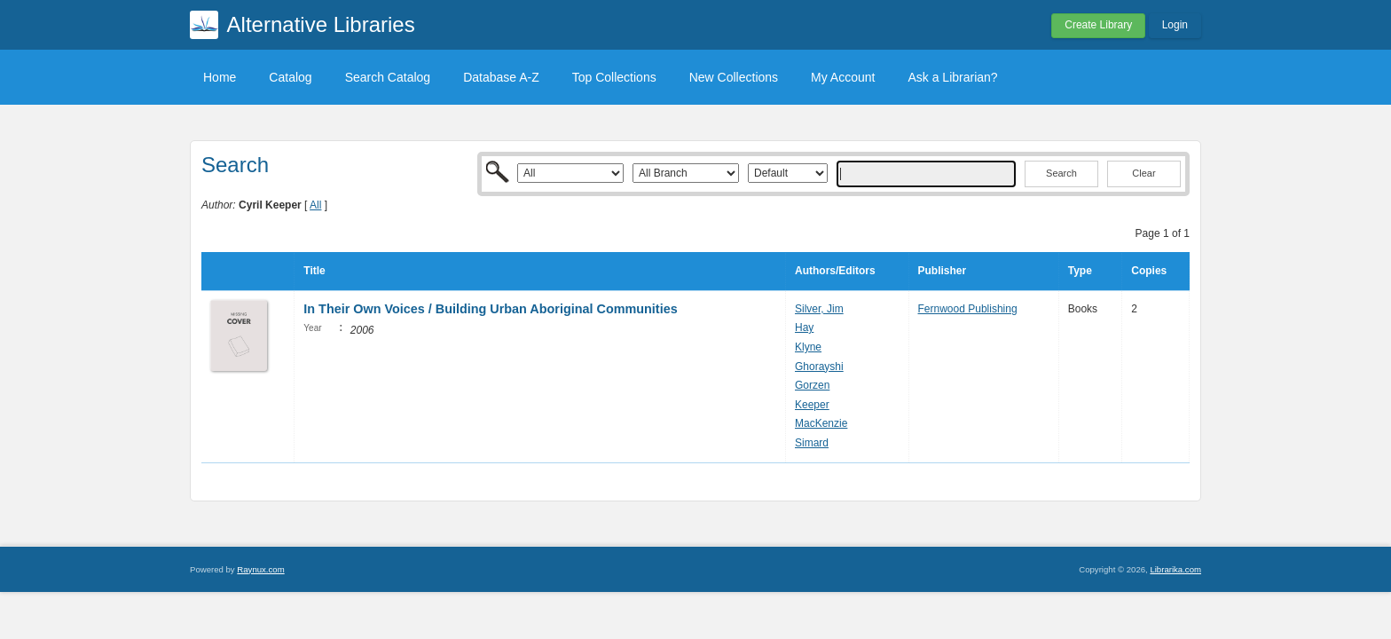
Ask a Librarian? (952, 77)
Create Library (1098, 25)
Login (1175, 25)
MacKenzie (821, 423)
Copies (1149, 270)
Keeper (812, 404)
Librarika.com (1175, 569)
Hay (804, 327)
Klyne (808, 347)
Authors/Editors (835, 270)
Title (314, 270)
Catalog (290, 77)
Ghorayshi (819, 366)
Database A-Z (501, 77)
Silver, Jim (819, 309)
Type (1080, 270)
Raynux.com (260, 569)
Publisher (942, 270)
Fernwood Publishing (968, 309)
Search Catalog (388, 77)
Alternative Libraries (321, 24)
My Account (843, 77)
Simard (812, 443)
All (315, 205)
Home (219, 77)
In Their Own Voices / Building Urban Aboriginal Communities (490, 309)
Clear (1143, 173)
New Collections (733, 77)
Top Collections (614, 77)
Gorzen (812, 385)
